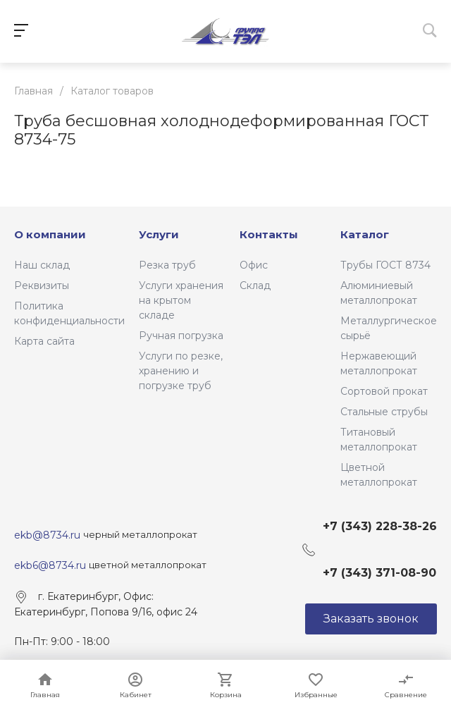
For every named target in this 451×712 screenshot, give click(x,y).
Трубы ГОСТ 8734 (385, 265)
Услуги (159, 234)
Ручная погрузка (181, 335)
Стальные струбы (384, 411)
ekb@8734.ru (48, 535)
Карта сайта (44, 341)
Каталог (364, 234)
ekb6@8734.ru (50, 565)
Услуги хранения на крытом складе (181, 300)
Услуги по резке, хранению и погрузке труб (181, 371)
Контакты (269, 234)
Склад (255, 285)
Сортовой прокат (384, 391)
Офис (254, 265)
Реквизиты (41, 285)
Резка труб (167, 265)
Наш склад (42, 265)
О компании (50, 234)
